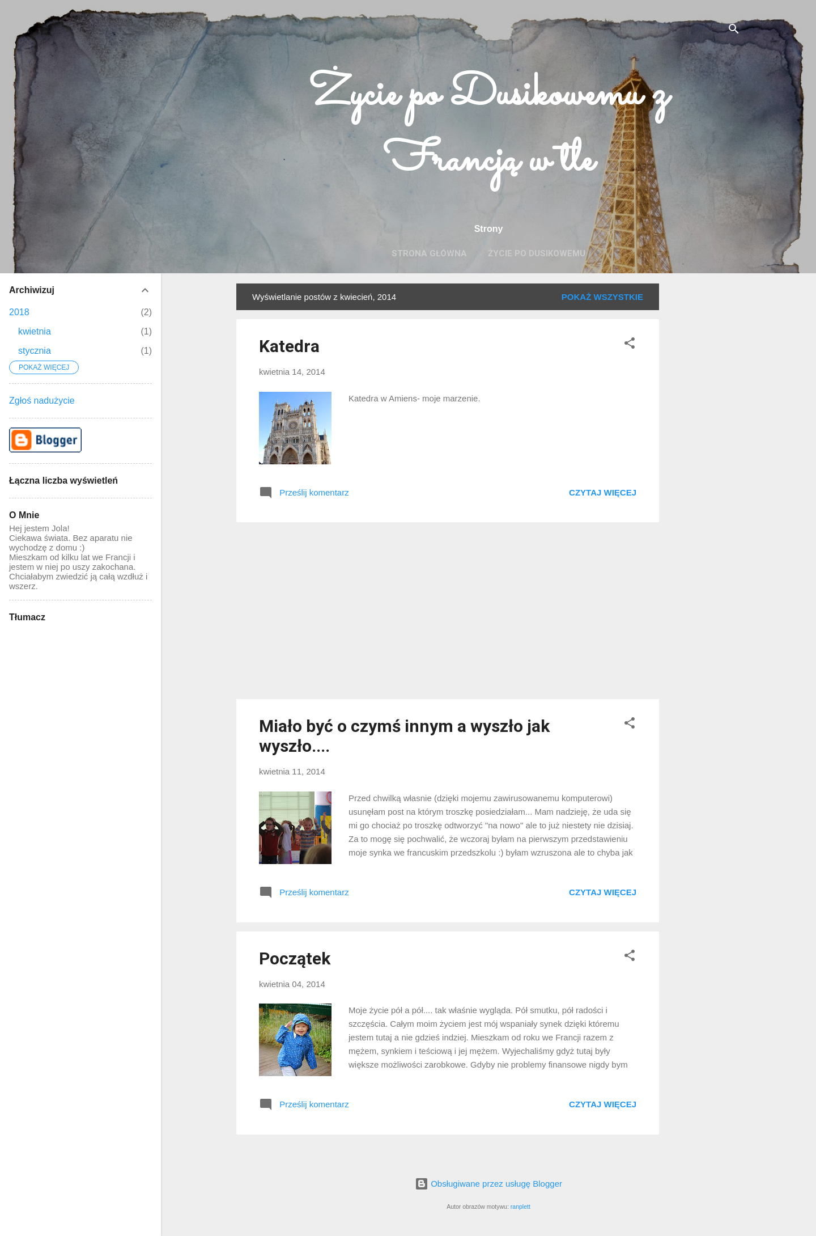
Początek (294, 958)
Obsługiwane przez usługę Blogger (488, 1183)
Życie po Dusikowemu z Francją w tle (488, 128)
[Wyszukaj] (734, 31)
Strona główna (429, 253)
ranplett (520, 1206)
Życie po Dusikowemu (536, 253)
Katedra (289, 346)
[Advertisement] (704, 453)
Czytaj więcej (602, 492)
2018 (19, 312)
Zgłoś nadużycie (42, 400)
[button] (629, 345)
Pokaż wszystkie (602, 297)
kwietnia (34, 331)
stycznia (34, 350)
